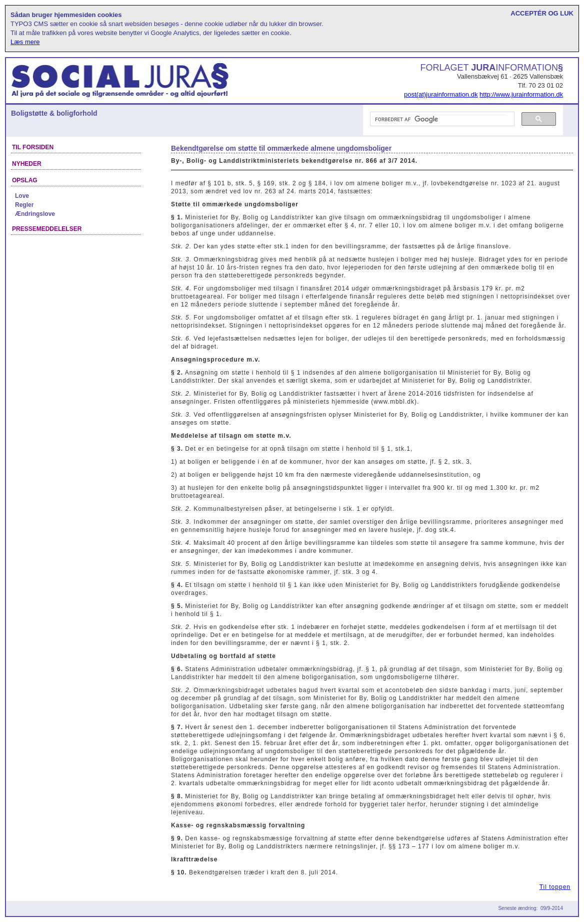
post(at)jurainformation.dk (441, 94)
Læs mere (25, 42)
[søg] (441, 119)
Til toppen (555, 886)
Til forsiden (33, 147)
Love (22, 195)
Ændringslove (35, 213)
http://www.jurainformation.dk (521, 94)
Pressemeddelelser (47, 228)
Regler (24, 204)
